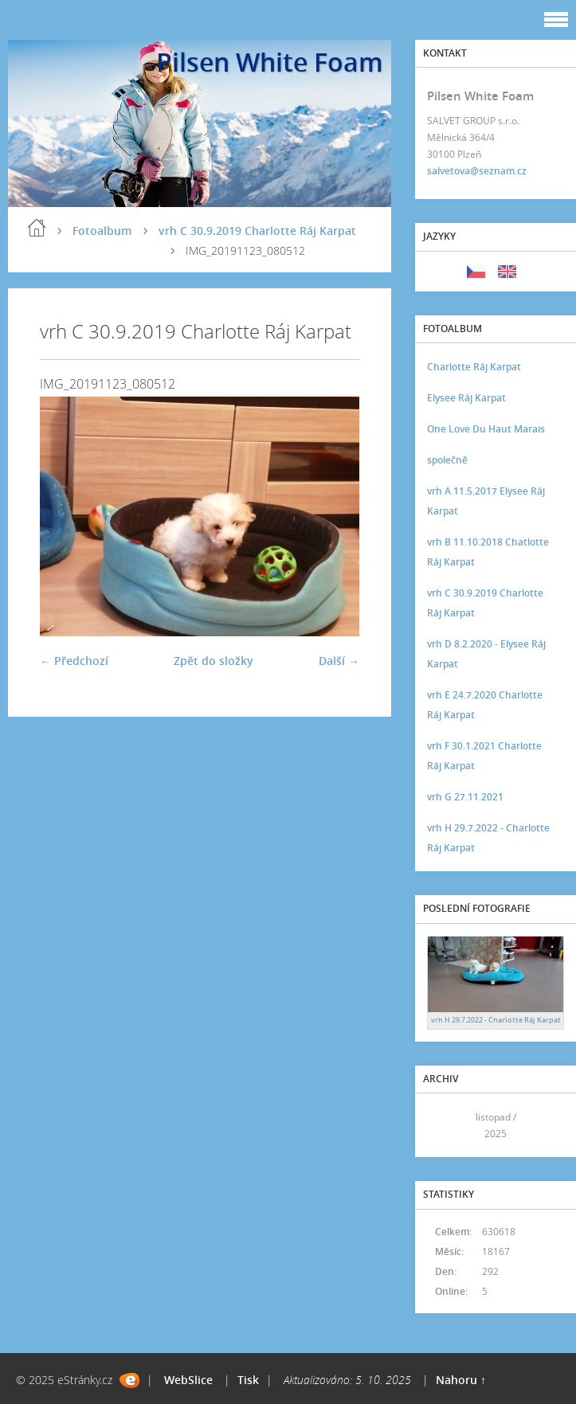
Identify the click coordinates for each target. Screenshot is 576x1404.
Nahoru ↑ (461, 1379)
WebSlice (188, 1379)
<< (444, 1125)
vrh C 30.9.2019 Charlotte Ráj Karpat (257, 230)
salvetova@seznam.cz (477, 171)
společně (447, 460)
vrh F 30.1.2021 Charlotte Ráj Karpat (484, 755)
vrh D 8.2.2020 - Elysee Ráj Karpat (486, 654)
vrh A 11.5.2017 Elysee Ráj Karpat (486, 501)
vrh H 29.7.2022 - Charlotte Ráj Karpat (488, 838)
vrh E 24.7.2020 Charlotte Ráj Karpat (485, 705)
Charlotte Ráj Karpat (474, 366)
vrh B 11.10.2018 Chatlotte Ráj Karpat (488, 552)
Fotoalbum (101, 230)
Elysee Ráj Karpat (466, 398)
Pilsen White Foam (269, 62)
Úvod (36, 227)
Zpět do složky (213, 660)
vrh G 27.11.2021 (465, 797)
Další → (339, 660)
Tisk (248, 1379)
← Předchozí (74, 660)
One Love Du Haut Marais (486, 429)
